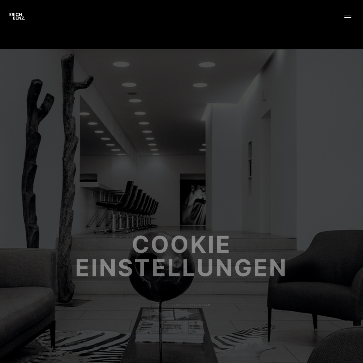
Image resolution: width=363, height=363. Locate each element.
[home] (17, 16)
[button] (348, 16)
